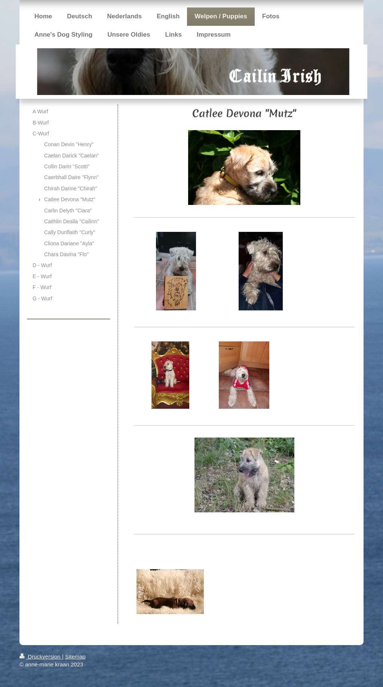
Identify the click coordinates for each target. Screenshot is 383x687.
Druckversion (40, 656)
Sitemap (75, 656)
